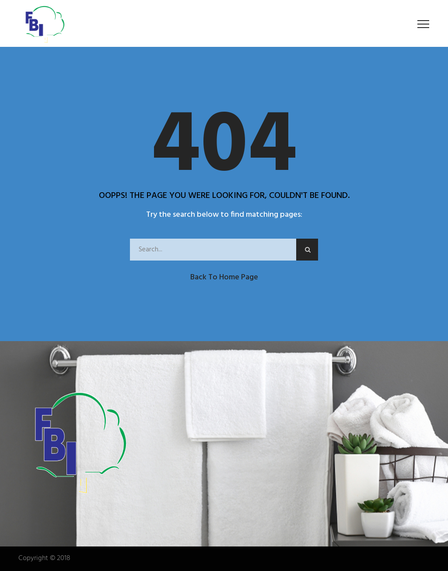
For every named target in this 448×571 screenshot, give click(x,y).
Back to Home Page (224, 277)
